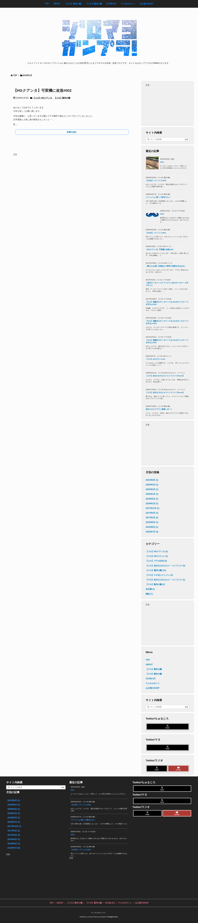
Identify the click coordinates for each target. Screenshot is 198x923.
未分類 (150, 589)
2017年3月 (152, 517)
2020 (162, 214)
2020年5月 (152, 485)
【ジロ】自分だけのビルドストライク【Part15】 (165, 376)
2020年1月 (152, 494)
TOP (15, 75)
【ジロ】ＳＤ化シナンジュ (159, 575)
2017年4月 (152, 513)
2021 (162, 162)
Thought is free (112, 917)
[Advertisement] (71, 174)
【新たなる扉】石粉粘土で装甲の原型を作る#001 (165, 266)
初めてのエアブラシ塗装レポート (159, 409)
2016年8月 (152, 527)
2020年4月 (152, 489)
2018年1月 (152, 503)
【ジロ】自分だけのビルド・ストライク (165, 566)
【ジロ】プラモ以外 (156, 561)
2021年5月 (152, 480)
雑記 (149, 594)
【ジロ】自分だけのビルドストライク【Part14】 (165, 392)
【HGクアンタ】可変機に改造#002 (42, 90)
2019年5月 (152, 499)
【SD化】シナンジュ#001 (156, 233)
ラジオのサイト (153, 683)
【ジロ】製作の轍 (62, 98)
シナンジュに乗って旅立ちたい (158, 197)
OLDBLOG (151, 678)
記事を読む (72, 132)
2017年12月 (152, 508)
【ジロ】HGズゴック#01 (155, 359)
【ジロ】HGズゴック (157, 556)
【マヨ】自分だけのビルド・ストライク (165, 580)
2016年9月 (152, 522)
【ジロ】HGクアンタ (42, 98)
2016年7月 (152, 532)
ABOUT (149, 664)
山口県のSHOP (152, 688)
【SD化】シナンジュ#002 (156, 180)
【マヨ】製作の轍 (155, 584)
